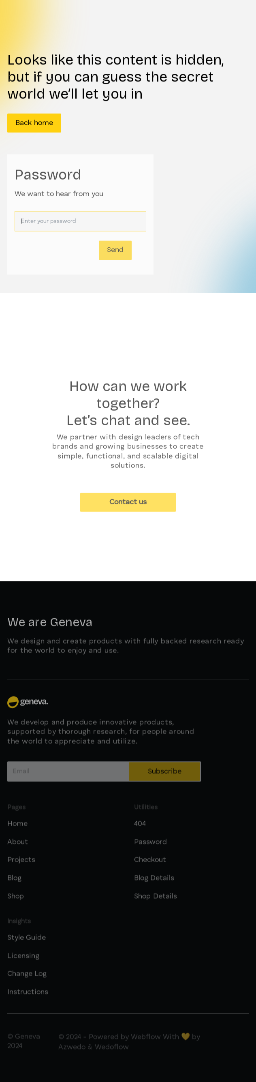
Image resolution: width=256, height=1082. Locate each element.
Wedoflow (112, 1052)
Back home (34, 123)
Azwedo (71, 1052)
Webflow (146, 1042)
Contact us (128, 504)
